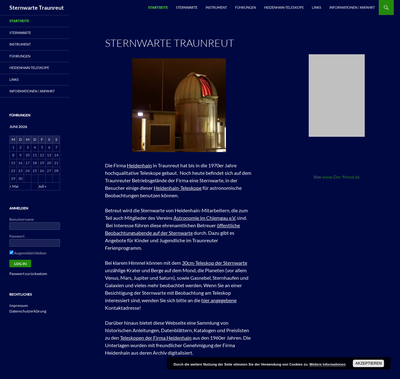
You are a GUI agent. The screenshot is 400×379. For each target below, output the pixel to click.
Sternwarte (187, 7)
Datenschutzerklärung (27, 311)
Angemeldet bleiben (28, 253)
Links (316, 7)
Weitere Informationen (327, 364)
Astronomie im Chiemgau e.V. (204, 218)
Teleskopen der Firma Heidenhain (156, 338)
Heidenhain (139, 165)
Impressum (18, 305)
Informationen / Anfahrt (352, 7)
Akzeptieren (368, 363)
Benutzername (21, 219)
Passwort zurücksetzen (28, 273)
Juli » (42, 186)
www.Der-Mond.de (341, 177)
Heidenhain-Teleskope (284, 7)
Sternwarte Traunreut (36, 7)
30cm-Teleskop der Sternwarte (214, 263)
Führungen (245, 7)
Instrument (216, 7)
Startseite (158, 7)
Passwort (16, 236)
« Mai (14, 186)
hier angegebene (219, 300)
